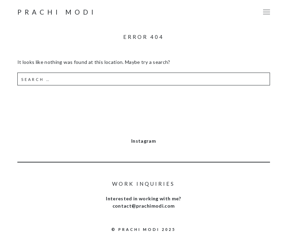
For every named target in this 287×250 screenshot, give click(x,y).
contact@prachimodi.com (143, 206)
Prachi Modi (56, 12)
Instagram (143, 141)
